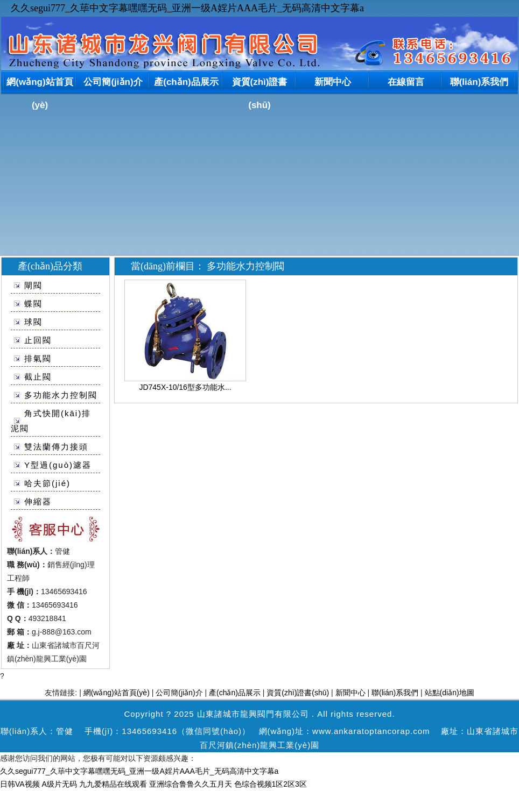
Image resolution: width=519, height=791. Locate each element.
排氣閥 (38, 358)
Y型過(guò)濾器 (58, 464)
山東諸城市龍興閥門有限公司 (253, 713)
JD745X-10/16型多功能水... (185, 387)
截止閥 (38, 376)
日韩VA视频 (20, 784)
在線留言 (406, 82)
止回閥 (38, 340)
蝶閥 (33, 303)
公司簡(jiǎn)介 (112, 82)
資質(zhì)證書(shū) (259, 84)
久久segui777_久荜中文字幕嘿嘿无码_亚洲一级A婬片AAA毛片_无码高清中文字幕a (187, 8)
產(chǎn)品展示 (186, 82)
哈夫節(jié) (47, 483)
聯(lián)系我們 (479, 82)
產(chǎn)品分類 (50, 266)
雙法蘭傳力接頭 (56, 446)
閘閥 (33, 285)
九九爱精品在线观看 (113, 784)
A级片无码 (59, 784)
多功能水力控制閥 (60, 395)
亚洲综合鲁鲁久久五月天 (190, 784)
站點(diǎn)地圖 (449, 692)
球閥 (33, 321)
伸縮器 (38, 501)
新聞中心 (332, 82)
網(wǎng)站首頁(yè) (39, 84)
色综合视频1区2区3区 (270, 784)
